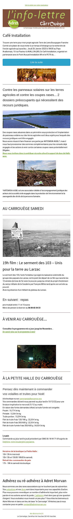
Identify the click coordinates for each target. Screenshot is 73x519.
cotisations (11, 489)
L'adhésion (39, 495)
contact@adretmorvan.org (35, 504)
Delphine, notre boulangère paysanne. (19, 442)
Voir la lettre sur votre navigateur (36, 5)
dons (23, 489)
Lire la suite (36, 62)
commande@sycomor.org (31, 399)
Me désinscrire (35, 514)
